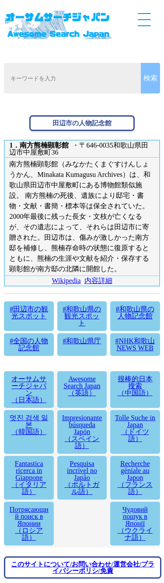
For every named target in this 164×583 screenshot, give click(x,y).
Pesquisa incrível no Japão (82, 477)
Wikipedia (66, 280)
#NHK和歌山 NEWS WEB (135, 344)
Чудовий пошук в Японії (135, 523)
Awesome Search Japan (82, 386)
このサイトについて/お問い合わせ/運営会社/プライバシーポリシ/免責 (82, 567)
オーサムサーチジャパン (28, 389)
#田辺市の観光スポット (29, 312)
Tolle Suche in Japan (135, 428)
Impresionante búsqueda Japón (82, 431)
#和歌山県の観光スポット (82, 316)
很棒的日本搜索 (135, 386)
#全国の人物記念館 (29, 344)
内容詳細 (98, 280)
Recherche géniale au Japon (135, 477)
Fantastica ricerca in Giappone (28, 477)
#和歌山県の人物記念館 (135, 312)
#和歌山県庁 (82, 341)
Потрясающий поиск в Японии (28, 523)
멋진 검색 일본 (28, 424)
